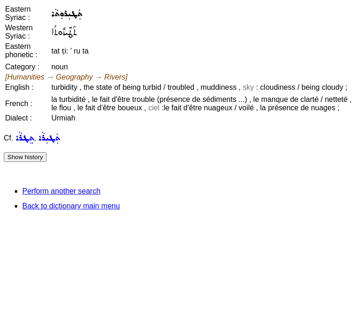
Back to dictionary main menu (71, 206)
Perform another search (61, 191)
